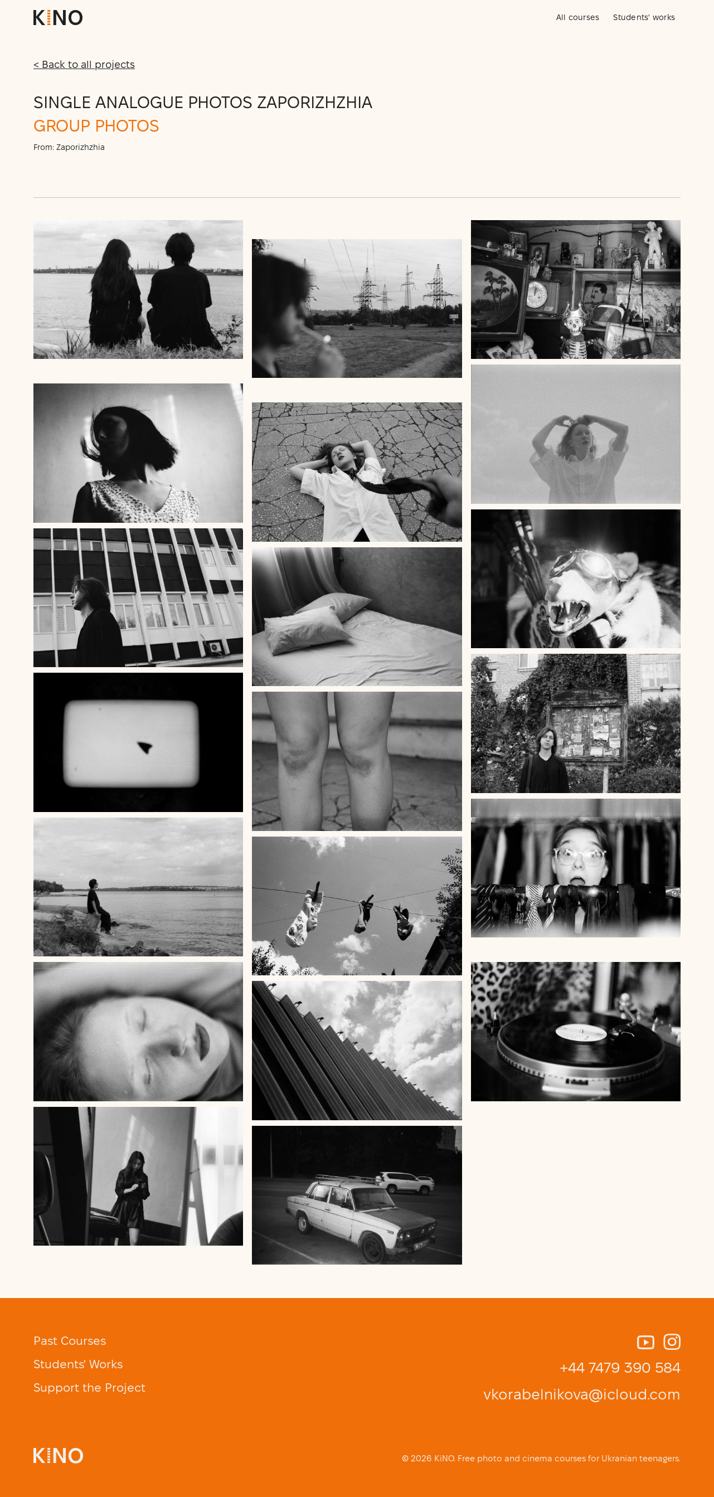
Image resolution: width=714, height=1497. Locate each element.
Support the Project (89, 1387)
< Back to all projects (84, 64)
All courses (578, 17)
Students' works (644, 17)
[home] (57, 17)
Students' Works (78, 1364)
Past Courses (69, 1340)
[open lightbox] (138, 289)
